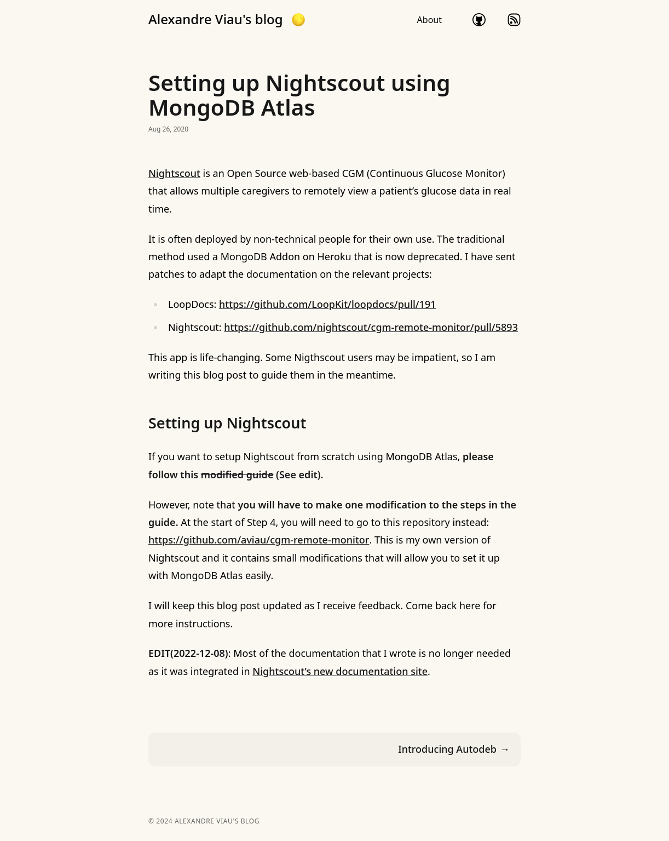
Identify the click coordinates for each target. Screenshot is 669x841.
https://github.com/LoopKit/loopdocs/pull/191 (327, 304)
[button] (298, 19)
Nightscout (174, 173)
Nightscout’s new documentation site (340, 671)
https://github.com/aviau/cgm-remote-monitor (258, 539)
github (479, 19)
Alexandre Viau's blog (215, 19)
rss (514, 19)
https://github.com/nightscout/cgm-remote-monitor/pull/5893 (371, 327)
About (429, 20)
